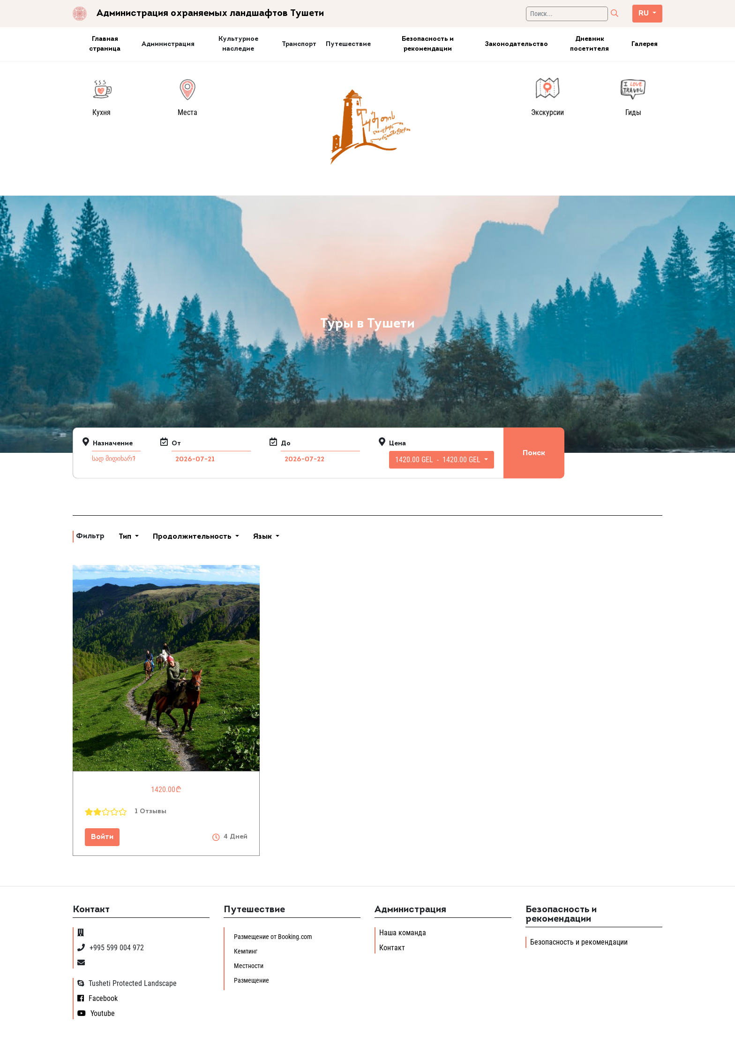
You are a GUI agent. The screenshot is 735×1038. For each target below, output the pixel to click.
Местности (248, 965)
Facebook (97, 998)
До (286, 443)
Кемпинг (245, 951)
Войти (102, 837)
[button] (441, 460)
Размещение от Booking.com (273, 936)
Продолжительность (193, 537)
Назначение (113, 443)
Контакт (392, 947)
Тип (126, 537)
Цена (397, 443)
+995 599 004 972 (110, 947)
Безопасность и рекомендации (579, 942)
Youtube (96, 1013)
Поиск (534, 453)
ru (644, 13)
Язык (263, 537)
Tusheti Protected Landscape (127, 983)
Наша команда (402, 932)
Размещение (251, 980)
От (176, 443)
